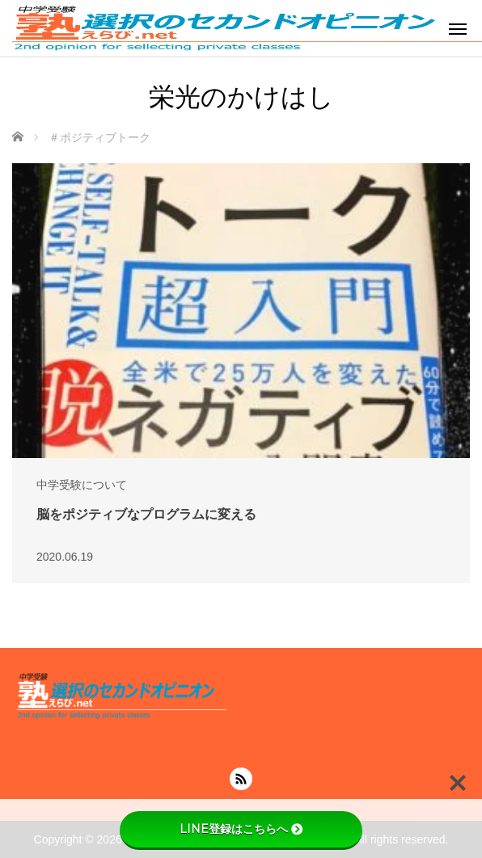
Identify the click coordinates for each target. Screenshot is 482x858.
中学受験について (81, 484)
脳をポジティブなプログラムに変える (146, 514)
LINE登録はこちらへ (241, 829)
